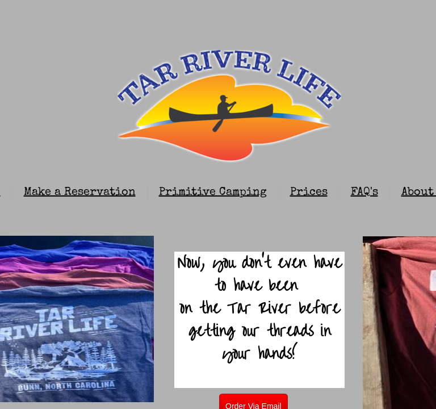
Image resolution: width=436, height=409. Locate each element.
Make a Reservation (80, 192)
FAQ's (364, 192)
